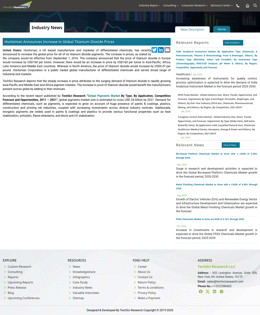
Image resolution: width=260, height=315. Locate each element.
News (74, 267)
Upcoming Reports (18, 282)
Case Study (78, 282)
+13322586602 (221, 286)
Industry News (80, 288)
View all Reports (232, 42)
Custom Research (17, 267)
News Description (192, 29)
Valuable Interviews (83, 293)
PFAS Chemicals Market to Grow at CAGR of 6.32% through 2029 (210, 219)
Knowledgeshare (81, 272)
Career (140, 267)
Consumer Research (193, 5)
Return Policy (144, 282)
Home (222, 29)
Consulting (169, 5)
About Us (141, 272)
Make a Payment (146, 298)
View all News (230, 145)
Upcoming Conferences (21, 298)
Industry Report (148, 5)
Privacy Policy (144, 293)
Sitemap (76, 298)
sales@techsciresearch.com (225, 281)
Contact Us (142, 277)
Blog (8, 293)
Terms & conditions (148, 288)
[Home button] (247, 6)
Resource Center (220, 5)
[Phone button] (237, 6)
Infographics (79, 277)
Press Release (14, 288)
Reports (10, 277)
